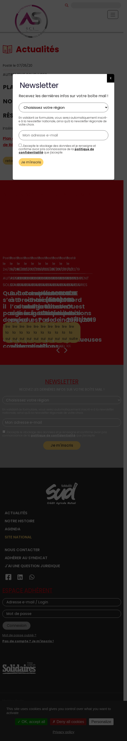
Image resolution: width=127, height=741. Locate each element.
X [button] (110, 78)
